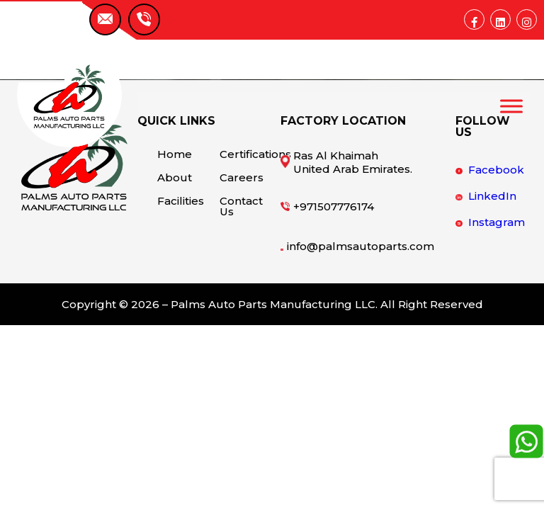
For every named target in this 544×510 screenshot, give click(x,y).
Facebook (496, 169)
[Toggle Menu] (511, 106)
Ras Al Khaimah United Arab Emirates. (352, 162)
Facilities (178, 201)
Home (174, 154)
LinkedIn (492, 196)
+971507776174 (333, 206)
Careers (241, 177)
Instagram (496, 222)
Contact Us (241, 206)
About (174, 177)
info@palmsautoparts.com (360, 246)
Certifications (241, 154)
